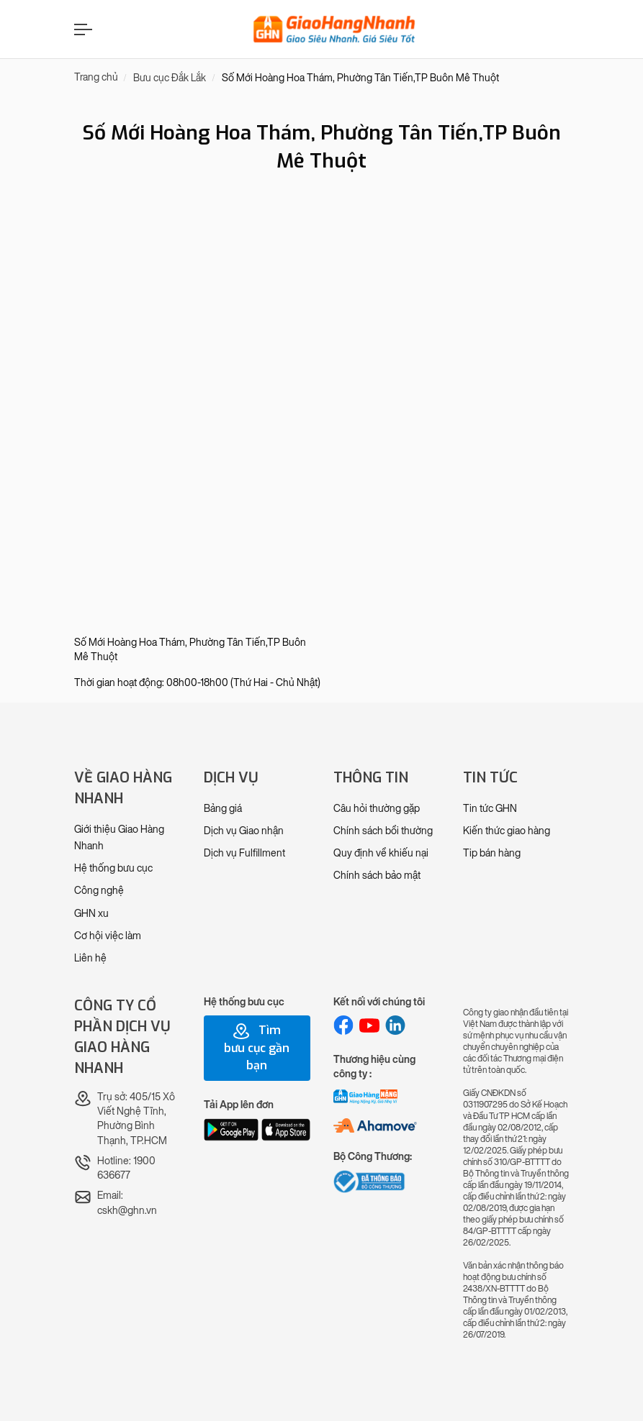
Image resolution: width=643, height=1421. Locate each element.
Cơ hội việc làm (107, 936)
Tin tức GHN (490, 809)
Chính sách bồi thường (383, 831)
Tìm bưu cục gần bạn (256, 1048)
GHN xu (91, 914)
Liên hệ (90, 958)
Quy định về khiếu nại (380, 853)
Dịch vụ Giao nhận (244, 831)
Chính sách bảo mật (377, 875)
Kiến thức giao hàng (506, 831)
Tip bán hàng (492, 853)
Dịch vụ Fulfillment (244, 853)
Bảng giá (223, 809)
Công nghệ (99, 891)
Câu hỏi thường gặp (376, 809)
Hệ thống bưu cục (113, 868)
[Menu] (81, 29)
